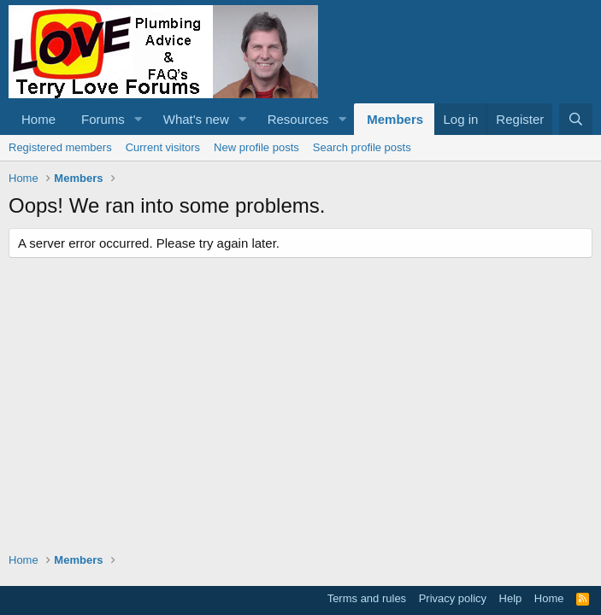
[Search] (575, 119)
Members (395, 119)
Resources (298, 119)
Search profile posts (362, 147)
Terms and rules (366, 598)
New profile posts (256, 147)
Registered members (60, 147)
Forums (103, 119)
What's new (196, 119)
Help (510, 598)
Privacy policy (452, 598)
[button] (138, 119)
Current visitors (163, 147)
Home (38, 119)
